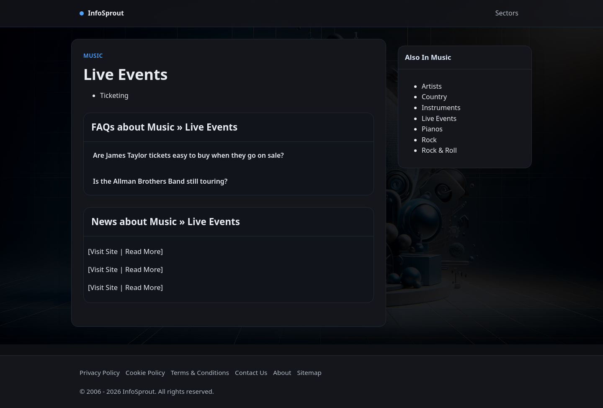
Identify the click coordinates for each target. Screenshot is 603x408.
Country (434, 96)
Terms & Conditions (200, 372)
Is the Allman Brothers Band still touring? (160, 181)
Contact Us (251, 372)
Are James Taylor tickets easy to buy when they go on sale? (188, 155)
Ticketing (114, 95)
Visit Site (104, 251)
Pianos (432, 128)
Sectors (506, 13)
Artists (432, 86)
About (282, 372)
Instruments (441, 107)
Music (93, 55)
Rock (429, 139)
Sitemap (309, 372)
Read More (143, 251)
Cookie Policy (145, 372)
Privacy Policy (100, 372)
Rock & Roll (439, 150)
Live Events (439, 118)
